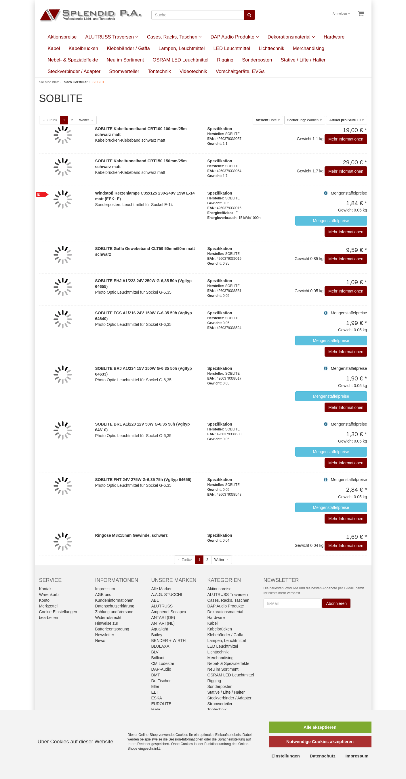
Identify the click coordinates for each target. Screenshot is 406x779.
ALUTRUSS (162, 606)
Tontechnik (159, 71)
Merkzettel (48, 606)
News (100, 640)
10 (346, 120)
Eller (155, 686)
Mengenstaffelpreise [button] (331, 220)
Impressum (105, 588)
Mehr (156, 709)
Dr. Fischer (161, 680)
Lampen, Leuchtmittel (182, 48)
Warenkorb (49, 594)
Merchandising (308, 48)
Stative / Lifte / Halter (303, 60)
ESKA (156, 698)
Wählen (304, 120)
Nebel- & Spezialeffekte (73, 60)
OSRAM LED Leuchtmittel (180, 60)
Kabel (54, 48)
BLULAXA (160, 646)
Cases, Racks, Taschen (174, 37)
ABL (155, 600)
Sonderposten (257, 60)
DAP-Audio (161, 669)
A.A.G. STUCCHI (166, 594)
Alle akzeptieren (320, 727)
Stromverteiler (124, 71)
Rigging (225, 60)
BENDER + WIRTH (168, 640)
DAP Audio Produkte (234, 37)
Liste (268, 120)
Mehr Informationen (345, 139)
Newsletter (104, 634)
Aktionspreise (62, 37)
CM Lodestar (162, 663)
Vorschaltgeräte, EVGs (240, 71)
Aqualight (159, 629)
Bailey (156, 634)
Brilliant (158, 657)
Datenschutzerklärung (114, 606)
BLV (155, 652)
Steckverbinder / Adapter (74, 71)
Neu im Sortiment (125, 60)
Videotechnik (193, 71)
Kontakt (46, 588)
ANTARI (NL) (163, 623)
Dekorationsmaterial (291, 37)
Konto (44, 600)
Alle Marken (162, 588)
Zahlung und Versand (114, 611)
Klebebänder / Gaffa (128, 48)
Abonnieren (336, 603)
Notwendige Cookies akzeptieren (320, 741)
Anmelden (341, 13)
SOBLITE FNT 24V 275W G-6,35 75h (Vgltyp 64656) (143, 479)
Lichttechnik (271, 48)
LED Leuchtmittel (231, 48)
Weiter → (86, 120)
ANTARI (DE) (163, 617)
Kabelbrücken (83, 48)
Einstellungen (286, 755)
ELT (155, 692)
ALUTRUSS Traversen (111, 37)
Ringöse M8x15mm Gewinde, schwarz (131, 535)
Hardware (334, 37)
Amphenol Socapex (168, 611)
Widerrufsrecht (108, 617)
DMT (155, 675)
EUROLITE (161, 703)
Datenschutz (323, 755)
